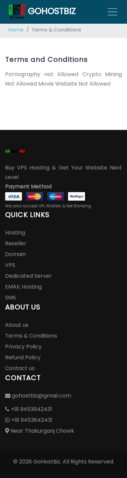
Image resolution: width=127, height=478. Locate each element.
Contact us (20, 368)
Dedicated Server (28, 276)
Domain (15, 254)
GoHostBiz (42, 11)
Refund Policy (23, 357)
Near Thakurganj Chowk (39, 431)
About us (16, 325)
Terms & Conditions (31, 336)
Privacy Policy (23, 346)
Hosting (15, 232)
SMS (10, 297)
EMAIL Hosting (23, 287)
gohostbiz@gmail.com (38, 396)
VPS (10, 265)
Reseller (15, 243)
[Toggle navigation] (112, 11)
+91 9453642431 (28, 409)
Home (16, 29)
